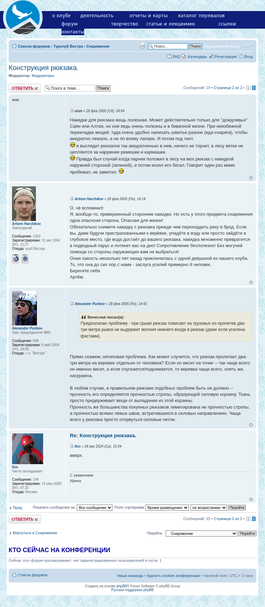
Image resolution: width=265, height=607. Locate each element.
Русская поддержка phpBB (132, 590)
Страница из (228, 88)
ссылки (227, 23)
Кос (77, 446)
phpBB (121, 586)
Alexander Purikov (90, 304)
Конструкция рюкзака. (44, 67)
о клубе (61, 15)
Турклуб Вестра (68, 46)
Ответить (25, 88)
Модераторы (43, 76)
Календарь (197, 57)
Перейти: (155, 533)
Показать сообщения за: (73, 507)
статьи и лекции (166, 23)
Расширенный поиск (221, 46)
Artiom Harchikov (89, 199)
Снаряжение (97, 46)
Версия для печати (142, 46)
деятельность (97, 15)
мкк (190, 23)
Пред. (18, 508)
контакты (72, 31)
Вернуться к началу (251, 178)
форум (69, 23)
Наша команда (130, 576)
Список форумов (34, 46)
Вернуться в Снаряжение (35, 533)
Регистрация (226, 57)
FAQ (176, 57)
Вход (248, 57)
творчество (124, 23)
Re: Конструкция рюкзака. (103, 435)
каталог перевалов (201, 15)
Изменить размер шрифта (248, 46)
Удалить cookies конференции (173, 576)
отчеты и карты (148, 15)
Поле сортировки (151, 507)
